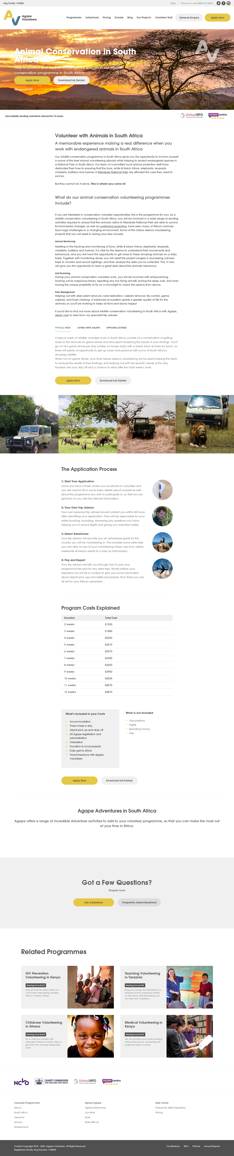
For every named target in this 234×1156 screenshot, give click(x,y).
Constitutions (173, 1146)
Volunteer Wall (163, 17)
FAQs (173, 3)
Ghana (18, 1122)
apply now (62, 315)
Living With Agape (88, 327)
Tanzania (19, 1117)
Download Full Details (71, 80)
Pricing (107, 17)
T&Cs (186, 1146)
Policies (196, 1146)
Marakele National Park (113, 172)
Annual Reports (212, 1146)
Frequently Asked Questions (139, 902)
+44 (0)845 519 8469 (202, 3)
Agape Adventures (95, 1107)
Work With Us (92, 1122)
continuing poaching (113, 226)
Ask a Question (93, 902)
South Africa (21, 1112)
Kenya (17, 1107)
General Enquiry (189, 17)
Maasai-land (21, 1127)
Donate (119, 17)
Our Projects (144, 17)
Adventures (92, 17)
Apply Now (217, 17)
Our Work (90, 1112)
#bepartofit (23, 89)
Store (87, 1117)
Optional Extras (116, 327)
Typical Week (63, 327)
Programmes (74, 17)
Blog (130, 17)
